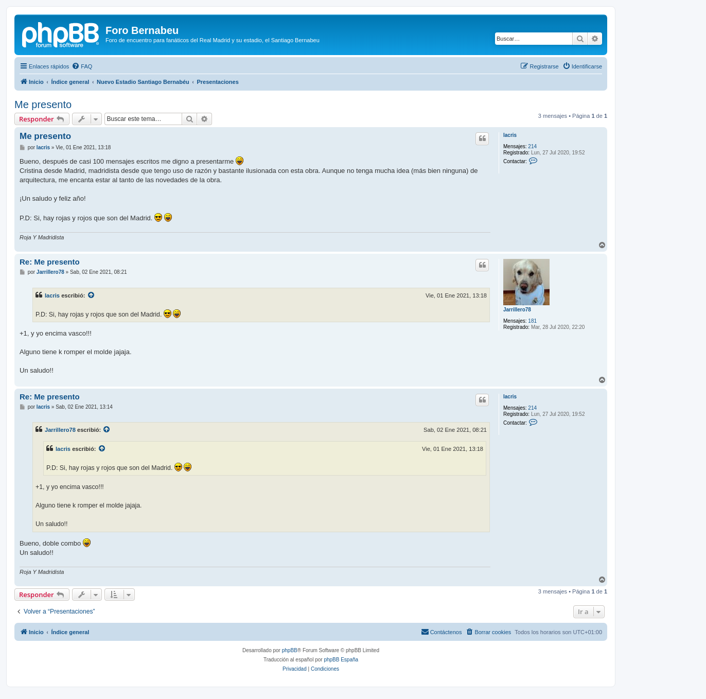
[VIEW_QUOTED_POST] (91, 295)
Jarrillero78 (517, 309)
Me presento (43, 104)
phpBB (289, 650)
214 (532, 146)
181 (532, 321)
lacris (510, 135)
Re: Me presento (50, 261)
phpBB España (341, 659)
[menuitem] (82, 66)
